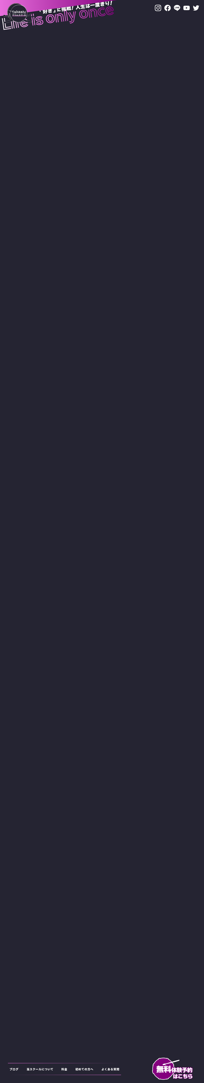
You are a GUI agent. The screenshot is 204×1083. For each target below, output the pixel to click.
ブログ (14, 1069)
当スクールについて (39, 1069)
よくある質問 (110, 1069)
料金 (64, 1069)
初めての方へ (84, 1069)
